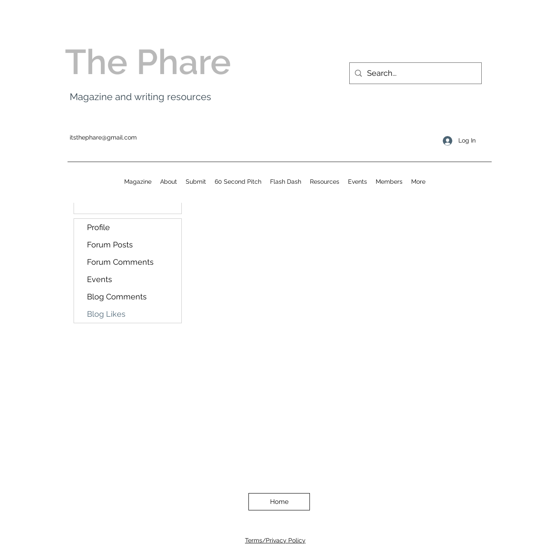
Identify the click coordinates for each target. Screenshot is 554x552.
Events (99, 279)
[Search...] (415, 73)
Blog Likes (106, 313)
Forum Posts (110, 244)
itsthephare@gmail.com (103, 137)
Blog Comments (117, 296)
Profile (98, 227)
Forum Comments (120, 261)
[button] (325, 181)
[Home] (279, 501)
